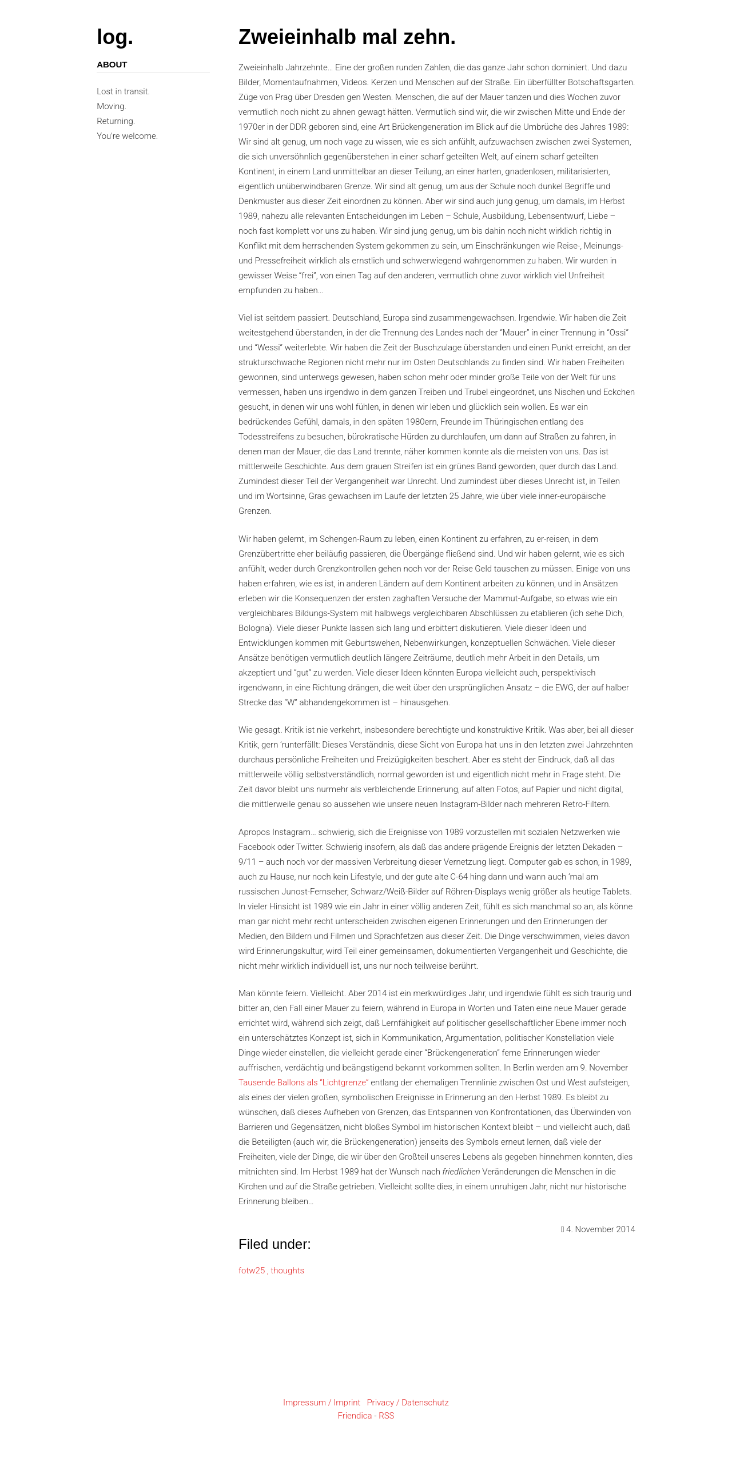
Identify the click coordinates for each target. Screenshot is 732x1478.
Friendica (354, 1416)
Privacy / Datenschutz (408, 1402)
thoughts (287, 1270)
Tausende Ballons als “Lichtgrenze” (303, 1082)
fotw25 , (254, 1270)
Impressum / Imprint (321, 1402)
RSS (386, 1416)
